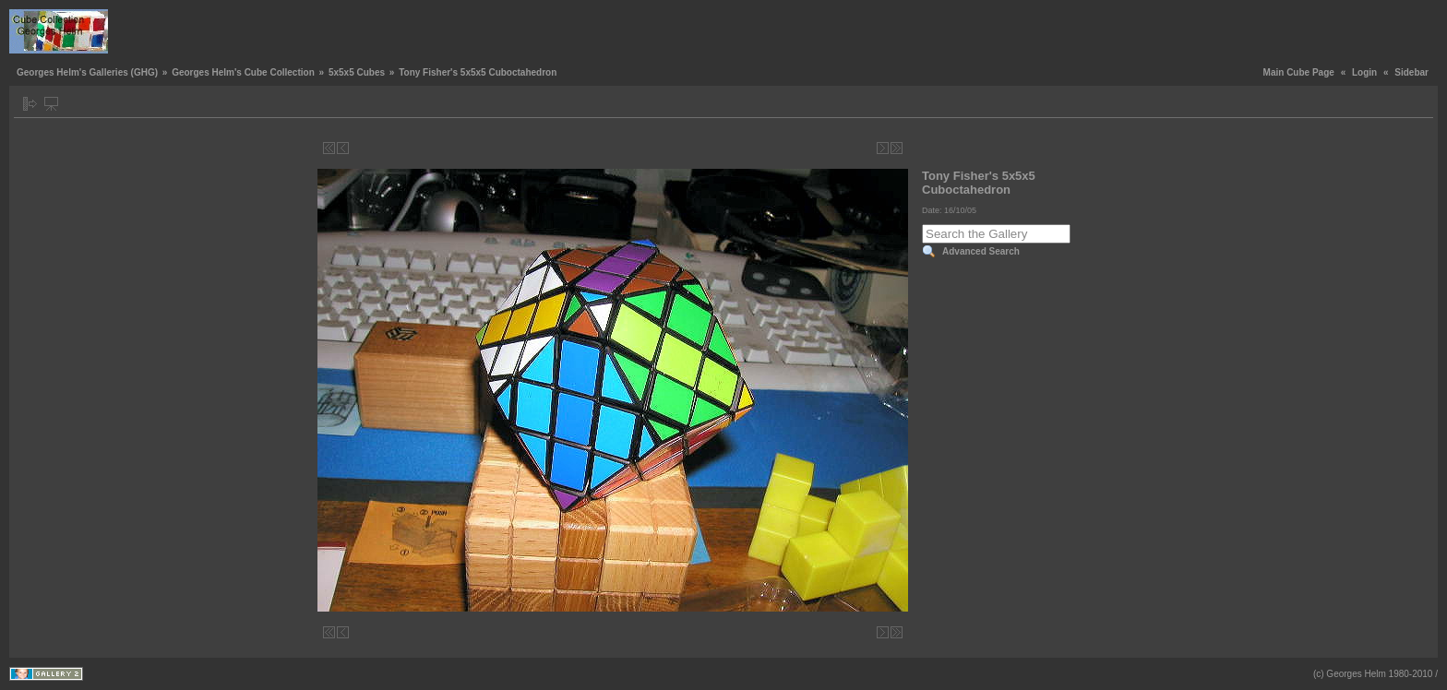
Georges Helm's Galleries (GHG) (87, 72)
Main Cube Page (1298, 72)
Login (1364, 72)
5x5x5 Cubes (357, 72)
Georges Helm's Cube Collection (243, 72)
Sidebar (1411, 72)
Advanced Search (981, 251)
